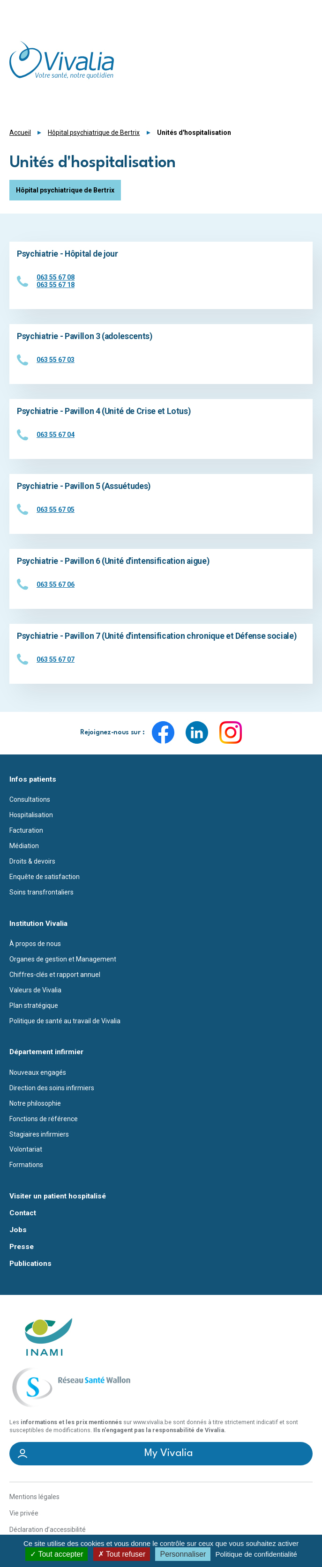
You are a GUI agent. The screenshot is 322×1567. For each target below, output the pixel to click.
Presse (21, 1247)
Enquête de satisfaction (44, 876)
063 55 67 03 (56, 359)
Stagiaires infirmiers (39, 1134)
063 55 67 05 (56, 509)
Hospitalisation (31, 815)
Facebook (163, 732)
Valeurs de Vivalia (35, 990)
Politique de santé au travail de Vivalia (64, 1021)
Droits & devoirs (32, 861)
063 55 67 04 (56, 434)
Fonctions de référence (43, 1119)
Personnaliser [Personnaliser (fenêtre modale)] (183, 1554)
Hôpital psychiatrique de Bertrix (94, 132)
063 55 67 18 (56, 284)
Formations (26, 1164)
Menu (307, 11)
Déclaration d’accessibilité (47, 1529)
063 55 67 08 (56, 277)
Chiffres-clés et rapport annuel (54, 974)
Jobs (18, 1230)
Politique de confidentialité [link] (256, 1554)
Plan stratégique (33, 1005)
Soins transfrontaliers (41, 892)
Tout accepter (56, 1554)
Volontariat (25, 1149)
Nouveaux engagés (37, 1072)
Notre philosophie (35, 1103)
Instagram (230, 732)
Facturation (26, 830)
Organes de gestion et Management (62, 959)
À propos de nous (35, 943)
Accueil (20, 132)
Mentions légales (34, 1496)
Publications (30, 1264)
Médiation (24, 846)
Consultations (29, 799)
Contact (22, 1213)
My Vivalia (168, 1453)
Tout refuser (122, 1554)
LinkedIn (197, 732)
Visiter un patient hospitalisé (57, 1196)
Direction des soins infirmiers (51, 1088)
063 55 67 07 (56, 659)
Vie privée (23, 1513)
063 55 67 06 (56, 584)
